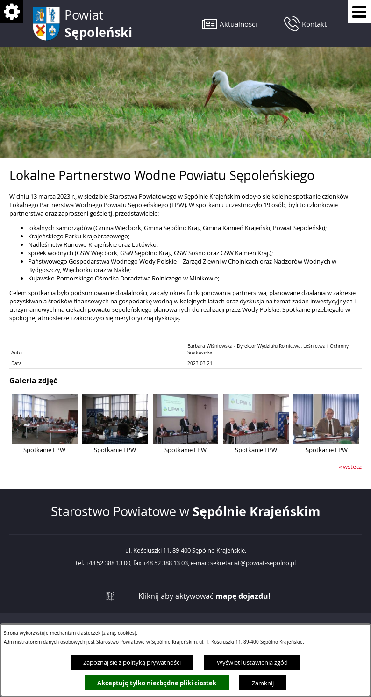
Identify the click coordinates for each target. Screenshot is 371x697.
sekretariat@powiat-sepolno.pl (253, 563)
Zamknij (263, 683)
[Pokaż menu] (359, 11)
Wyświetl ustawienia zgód (252, 662)
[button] (229, 24)
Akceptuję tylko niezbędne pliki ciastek (156, 683)
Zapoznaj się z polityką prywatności (132, 662)
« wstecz (350, 466)
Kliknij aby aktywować (204, 596)
